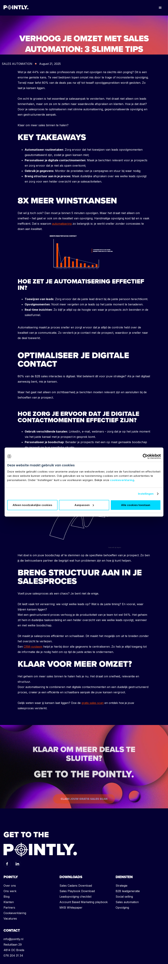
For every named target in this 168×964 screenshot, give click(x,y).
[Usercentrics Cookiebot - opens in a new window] (145, 456)
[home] (16, 7)
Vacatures (10, 918)
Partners (9, 907)
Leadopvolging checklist (75, 896)
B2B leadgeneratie (128, 891)
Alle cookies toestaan (135, 505)
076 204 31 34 (13, 955)
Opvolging (122, 907)
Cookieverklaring (15, 913)
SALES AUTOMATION (17, 64)
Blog (7, 896)
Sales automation (127, 902)
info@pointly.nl (13, 939)
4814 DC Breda (14, 950)
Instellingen (146, 493)
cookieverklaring (122, 480)
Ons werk (10, 891)
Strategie (121, 885)
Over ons (10, 885)
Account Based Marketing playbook (83, 902)
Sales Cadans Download (75, 885)
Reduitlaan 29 (13, 944)
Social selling (124, 896)
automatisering (62, 223)
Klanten (9, 902)
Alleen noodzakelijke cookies (32, 505)
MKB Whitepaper (70, 907)
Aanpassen (84, 505)
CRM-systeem (33, 646)
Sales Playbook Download (77, 891)
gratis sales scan (93, 703)
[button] (160, 8)
